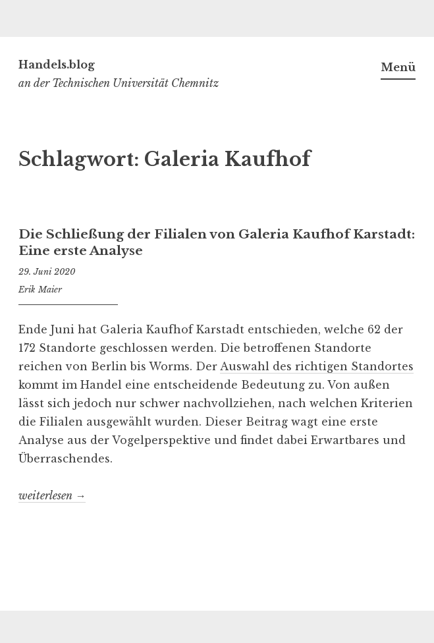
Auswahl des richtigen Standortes (317, 366)
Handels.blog (56, 64)
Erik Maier (40, 289)
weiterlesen (52, 496)
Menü (398, 67)
